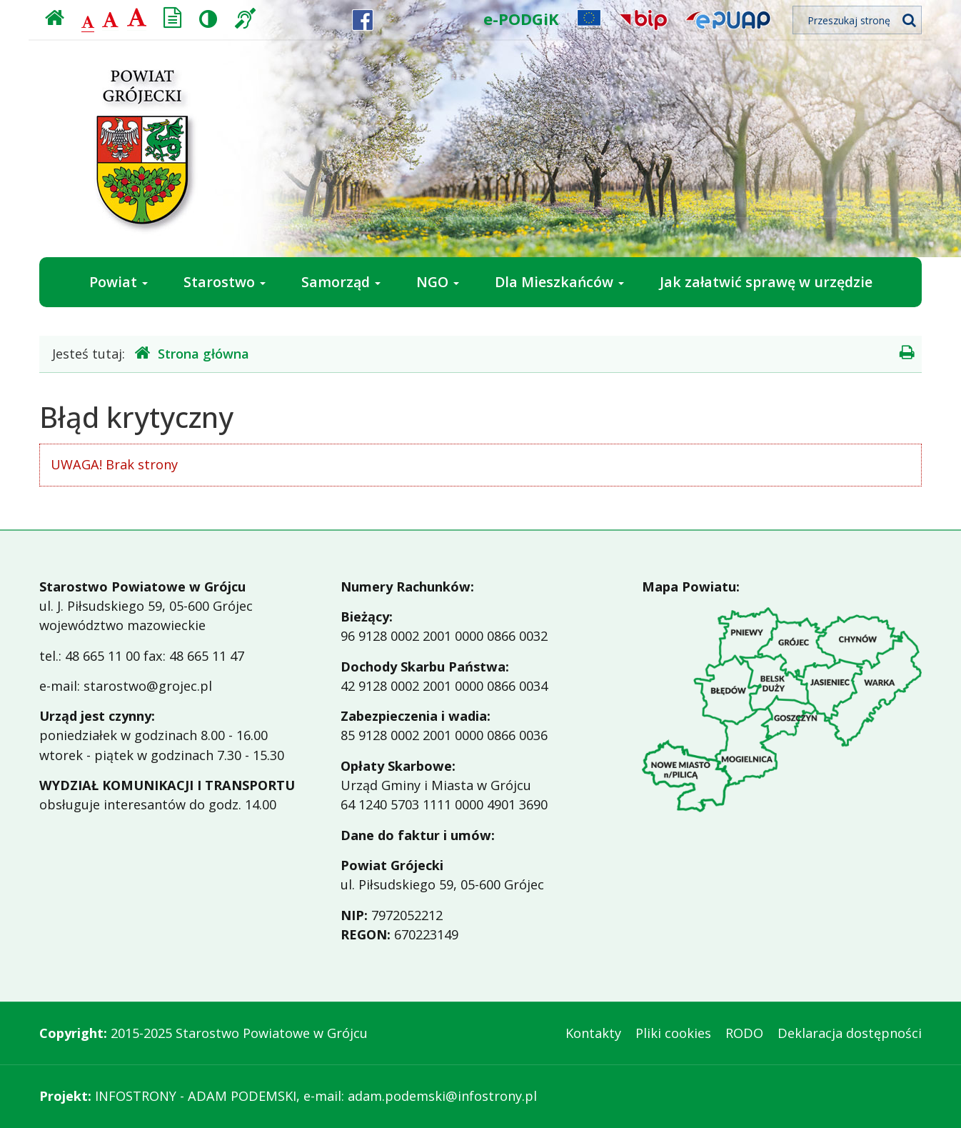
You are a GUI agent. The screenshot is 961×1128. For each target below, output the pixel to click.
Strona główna (192, 353)
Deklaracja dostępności (850, 1033)
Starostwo (224, 281)
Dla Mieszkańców (559, 281)
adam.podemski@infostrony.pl (442, 1095)
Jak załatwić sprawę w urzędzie (766, 281)
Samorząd (341, 281)
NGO (437, 281)
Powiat (118, 281)
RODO (744, 1033)
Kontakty (593, 1033)
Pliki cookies (673, 1033)
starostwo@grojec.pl (148, 685)
